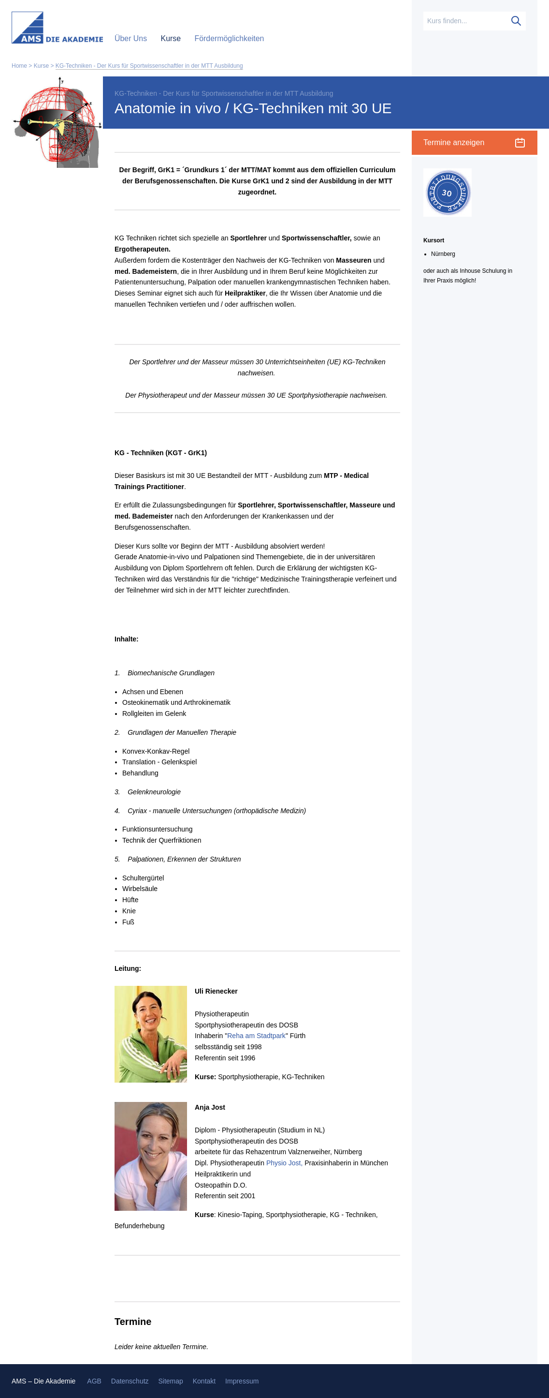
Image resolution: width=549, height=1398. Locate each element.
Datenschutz (130, 1381)
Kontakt (204, 1381)
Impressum (242, 1381)
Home (19, 65)
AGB (94, 1381)
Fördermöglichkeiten (229, 38)
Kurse (172, 38)
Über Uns (132, 38)
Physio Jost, (284, 1163)
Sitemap (170, 1381)
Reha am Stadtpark (256, 1036)
